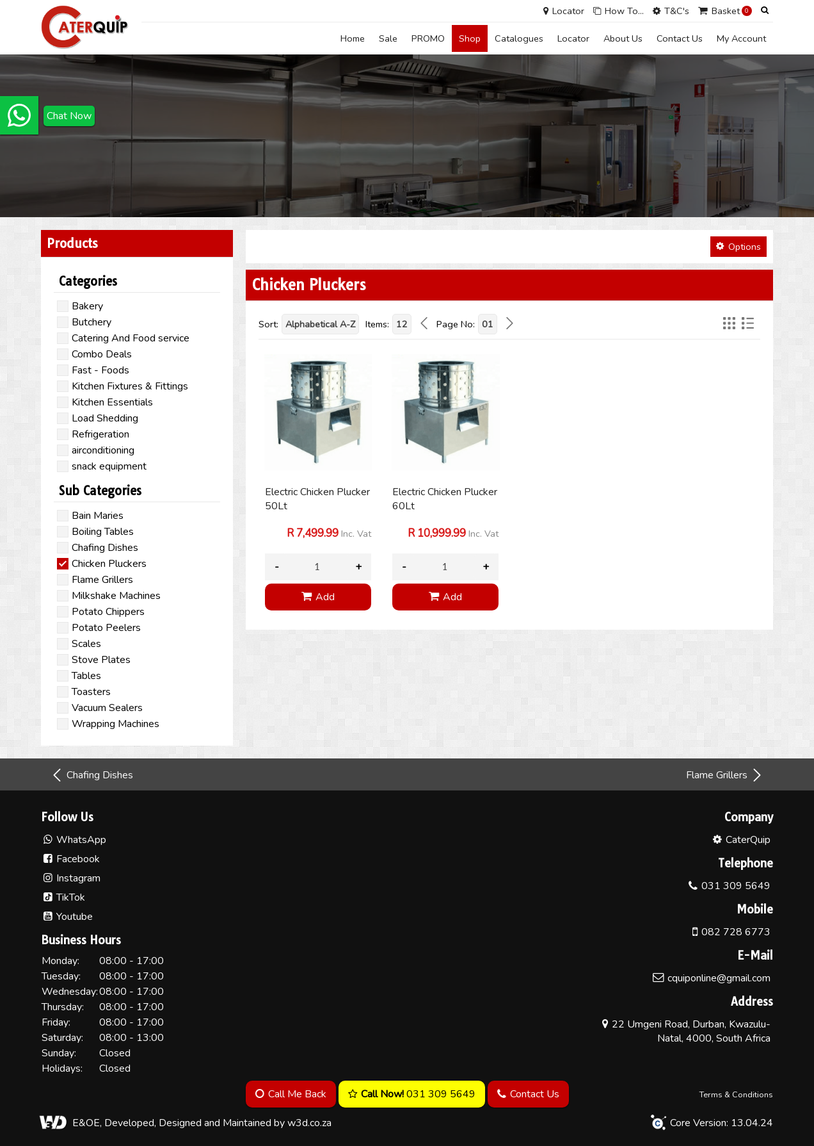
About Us (622, 38)
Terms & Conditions (736, 1095)
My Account (741, 38)
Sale (388, 38)
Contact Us (680, 38)
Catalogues (519, 38)
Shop (470, 38)
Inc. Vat (329, 533)
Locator (573, 38)
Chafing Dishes (92, 775)
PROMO (428, 38)
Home (352, 38)
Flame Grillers (724, 775)
